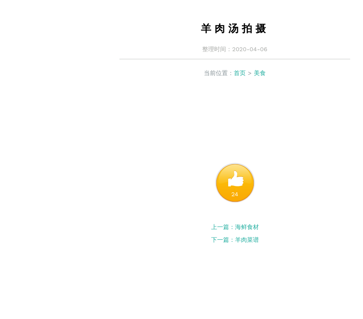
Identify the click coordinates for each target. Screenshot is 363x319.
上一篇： (223, 226)
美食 (260, 73)
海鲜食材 (247, 226)
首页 (240, 73)
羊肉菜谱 (247, 239)
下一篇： (223, 239)
